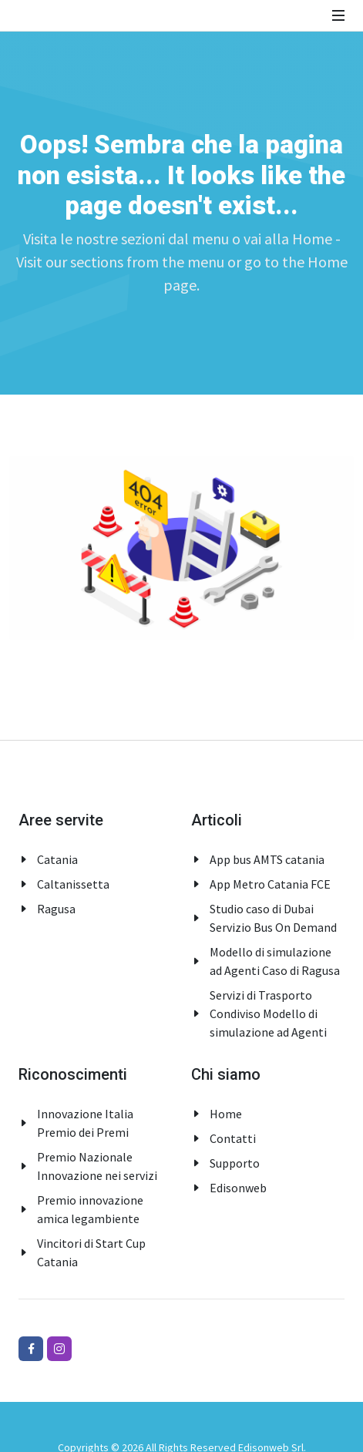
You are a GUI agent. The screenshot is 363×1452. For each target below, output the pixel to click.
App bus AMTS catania (267, 859)
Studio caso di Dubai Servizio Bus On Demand (273, 918)
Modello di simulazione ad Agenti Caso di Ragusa (275, 961)
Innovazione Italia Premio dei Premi (85, 1123)
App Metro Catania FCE (270, 884)
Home (226, 1113)
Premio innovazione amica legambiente (90, 1209)
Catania (57, 859)
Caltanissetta (73, 884)
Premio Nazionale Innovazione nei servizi (97, 1166)
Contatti (233, 1138)
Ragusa (56, 908)
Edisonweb (238, 1187)
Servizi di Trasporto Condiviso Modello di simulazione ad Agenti (268, 1013)
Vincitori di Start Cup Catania (91, 1252)
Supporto (235, 1163)
